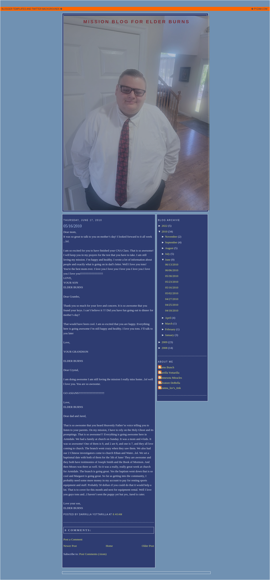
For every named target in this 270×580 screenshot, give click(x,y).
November (171, 236)
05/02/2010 (171, 293)
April (168, 317)
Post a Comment (72, 539)
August (169, 248)
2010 (164, 231)
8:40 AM (117, 514)
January (169, 335)
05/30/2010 (171, 276)
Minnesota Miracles (170, 377)
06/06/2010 (171, 270)
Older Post (148, 545)
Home (109, 545)
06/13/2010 (171, 264)
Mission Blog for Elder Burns (136, 21)
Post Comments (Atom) (93, 554)
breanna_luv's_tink (170, 388)
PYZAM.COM (260, 9)
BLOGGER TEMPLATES (14, 9)
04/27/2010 (171, 299)
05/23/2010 (171, 281)
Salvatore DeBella (169, 382)
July (167, 253)
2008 (164, 348)
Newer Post (70, 545)
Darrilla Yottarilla (169, 372)
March (169, 323)
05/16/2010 (72, 226)
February (170, 329)
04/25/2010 (171, 304)
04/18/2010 (171, 310)
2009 (164, 342)
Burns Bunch (166, 367)
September (171, 242)
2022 (164, 225)
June (167, 259)
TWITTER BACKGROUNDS (46, 9)
